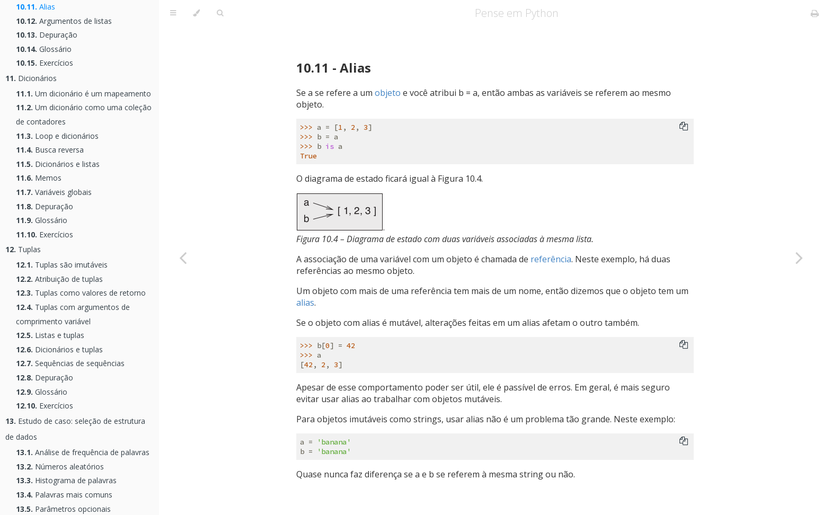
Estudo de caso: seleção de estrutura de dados (75, 429)
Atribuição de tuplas (59, 279)
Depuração (46, 35)
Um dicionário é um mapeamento (83, 93)
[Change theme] (196, 13)
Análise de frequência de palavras (82, 452)
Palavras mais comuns (64, 495)
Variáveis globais (54, 192)
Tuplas (23, 249)
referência (551, 259)
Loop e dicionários (57, 136)
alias (305, 302)
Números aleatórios (60, 466)
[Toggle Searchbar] (220, 13)
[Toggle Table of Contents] (173, 13)
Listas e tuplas (50, 335)
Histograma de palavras (66, 480)
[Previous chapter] (183, 257)
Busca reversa (50, 150)
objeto (388, 93)
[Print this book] (815, 13)
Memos (38, 178)
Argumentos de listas (64, 21)
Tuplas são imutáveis (62, 265)
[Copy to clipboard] (683, 127)
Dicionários (31, 78)
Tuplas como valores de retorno (81, 293)
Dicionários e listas (58, 164)
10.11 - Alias (333, 67)
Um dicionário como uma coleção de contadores (84, 114)
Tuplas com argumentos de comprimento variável (73, 314)
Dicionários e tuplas (59, 349)
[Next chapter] (799, 257)
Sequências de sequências (70, 363)
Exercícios (44, 63)
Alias (35, 7)
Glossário (44, 49)
